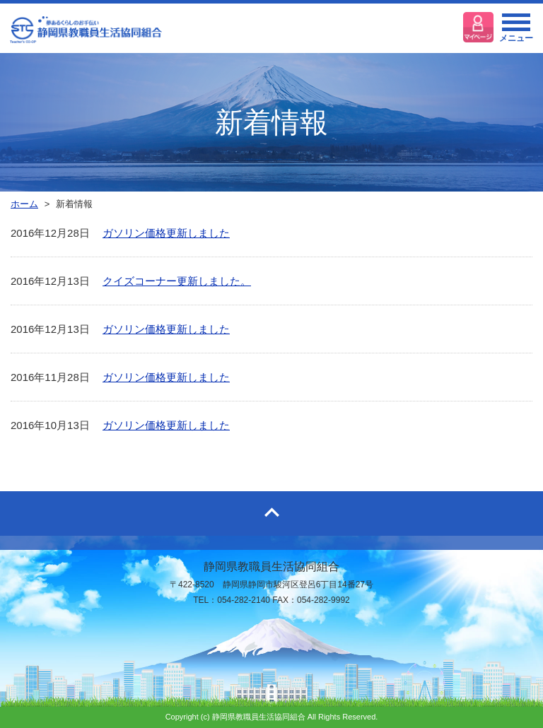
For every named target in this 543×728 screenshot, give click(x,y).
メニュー (516, 31)
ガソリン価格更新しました (166, 233)
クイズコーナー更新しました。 (177, 281)
